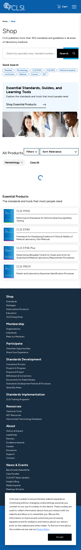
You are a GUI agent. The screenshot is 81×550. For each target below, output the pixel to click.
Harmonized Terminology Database (24, 419)
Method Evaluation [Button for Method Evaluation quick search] (68, 70)
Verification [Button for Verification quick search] (9, 74)
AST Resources (13, 415)
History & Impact (14, 431)
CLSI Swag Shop (14, 317)
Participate (14, 343)
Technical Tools (14, 411)
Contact (10, 458)
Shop (9, 296)
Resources (13, 406)
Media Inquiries (13, 485)
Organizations (13, 329)
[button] (13, 162)
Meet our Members (15, 336)
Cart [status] (64, 6)
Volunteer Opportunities (18, 348)
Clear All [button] (34, 162)
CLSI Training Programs (17, 399)
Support (10, 454)
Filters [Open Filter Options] (30, 151)
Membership (15, 324)
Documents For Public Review (20, 379)
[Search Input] (40, 53)
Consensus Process (15, 364)
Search (68, 53)
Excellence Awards (15, 442)
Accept (59, 537)
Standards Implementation (25, 394)
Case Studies (12, 474)
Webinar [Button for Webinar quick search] (22, 74)
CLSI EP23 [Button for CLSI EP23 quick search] (50, 70)
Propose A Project (15, 372)
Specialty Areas (14, 387)
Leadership (11, 435)
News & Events (17, 465)
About (10, 426)
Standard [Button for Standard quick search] (8, 70)
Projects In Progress (16, 368)
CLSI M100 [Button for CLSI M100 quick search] (37, 70)
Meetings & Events (15, 489)
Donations (11, 450)
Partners (10, 438)
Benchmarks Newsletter (18, 470)
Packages (11, 305)
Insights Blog (12, 481)
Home (5, 21)
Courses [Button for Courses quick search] (34, 74)
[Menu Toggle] (74, 7)
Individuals (11, 332)
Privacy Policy (43, 529)
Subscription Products (17, 309)
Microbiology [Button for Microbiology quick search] (22, 70)
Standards (11, 301)
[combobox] (59, 151)
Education (11, 313)
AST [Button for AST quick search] (44, 74)
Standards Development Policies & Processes (28, 383)
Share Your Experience (17, 352)
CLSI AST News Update (17, 477)
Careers (10, 446)
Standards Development (23, 359)
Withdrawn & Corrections (18, 376)
